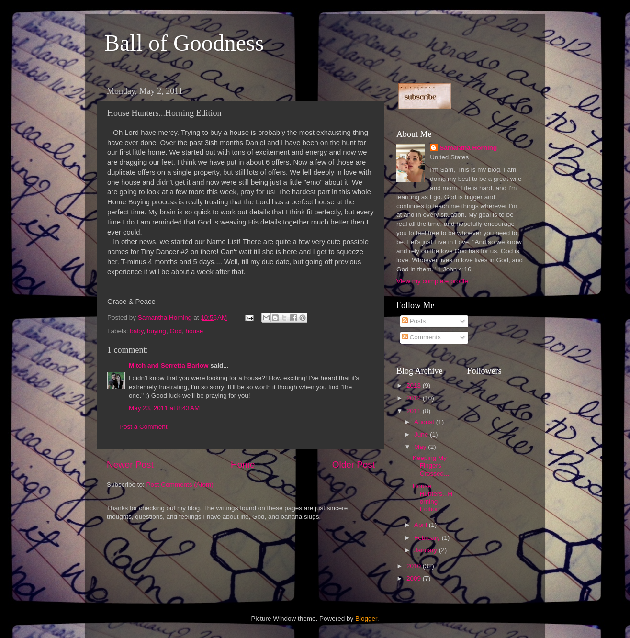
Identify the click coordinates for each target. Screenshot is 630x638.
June (422, 434)
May (421, 446)
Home (243, 464)
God (175, 331)
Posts (414, 321)
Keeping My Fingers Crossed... (431, 465)
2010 (414, 566)
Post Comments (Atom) (180, 484)
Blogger (366, 618)
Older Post (353, 464)
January (426, 550)
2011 (414, 410)
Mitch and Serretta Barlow (169, 365)
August (425, 421)
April (421, 524)
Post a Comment (143, 426)
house (194, 331)
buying (156, 331)
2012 (414, 398)
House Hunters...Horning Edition (432, 497)
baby (136, 331)
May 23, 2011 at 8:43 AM (164, 408)
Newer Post (130, 464)
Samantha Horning (468, 147)
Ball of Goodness (184, 43)
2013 (414, 385)
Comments (421, 337)
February (428, 537)
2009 (414, 578)
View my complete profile (432, 281)
